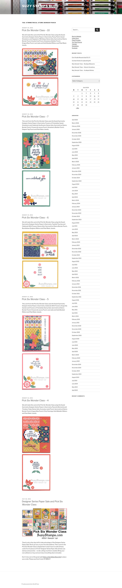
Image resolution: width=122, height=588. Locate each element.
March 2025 (75, 161)
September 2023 (76, 219)
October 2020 (76, 332)
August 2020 (75, 338)
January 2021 (75, 322)
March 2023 (75, 239)
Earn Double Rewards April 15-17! (81, 57)
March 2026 (75, 123)
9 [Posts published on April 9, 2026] (86, 96)
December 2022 (76, 248)
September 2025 (76, 142)
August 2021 (75, 300)
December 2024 (76, 171)
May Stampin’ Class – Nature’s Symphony (83, 67)
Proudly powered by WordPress (30, 584)
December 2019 (76, 364)
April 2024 (75, 197)
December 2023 (76, 210)
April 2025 (75, 158)
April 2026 (75, 119)
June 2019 (75, 383)
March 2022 (75, 277)
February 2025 (76, 165)
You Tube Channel (77, 42)
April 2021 (75, 313)
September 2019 (76, 374)
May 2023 (75, 232)
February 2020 (76, 358)
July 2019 (74, 380)
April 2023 (75, 235)
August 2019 (75, 377)
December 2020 (76, 326)
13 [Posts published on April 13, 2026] (73, 99)
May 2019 (75, 387)
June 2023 (75, 229)
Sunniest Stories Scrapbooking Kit (81, 60)
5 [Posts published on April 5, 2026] (98, 93)
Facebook (74, 48)
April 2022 (75, 274)
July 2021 (74, 303)
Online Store (75, 38)
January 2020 (76, 361)
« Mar (77, 108)
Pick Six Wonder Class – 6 (35, 217)
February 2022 (76, 280)
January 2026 (76, 129)
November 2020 (76, 329)
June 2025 (75, 152)
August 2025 (75, 145)
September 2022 (76, 258)
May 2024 (75, 194)
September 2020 (77, 335)
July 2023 (74, 226)
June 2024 (75, 190)
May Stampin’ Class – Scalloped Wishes (83, 70)
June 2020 (75, 345)
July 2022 (74, 264)
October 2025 (76, 139)
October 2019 (76, 371)
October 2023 (76, 216)
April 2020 (75, 351)
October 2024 (76, 177)
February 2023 (76, 242)
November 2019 (76, 367)
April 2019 (75, 390)
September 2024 (76, 181)
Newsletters (75, 46)
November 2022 (76, 251)
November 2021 (76, 290)
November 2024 (76, 174)
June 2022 (75, 268)
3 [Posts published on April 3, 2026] (90, 93)
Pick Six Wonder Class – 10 (36, 30)
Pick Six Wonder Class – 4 (35, 400)
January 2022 (75, 284)
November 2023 (76, 213)
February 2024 (76, 203)
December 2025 (76, 132)
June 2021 (75, 306)
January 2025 (76, 168)
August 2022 (75, 261)
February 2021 (76, 319)
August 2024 (75, 184)
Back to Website (76, 36)
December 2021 (76, 287)
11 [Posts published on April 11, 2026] (94, 96)
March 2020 (75, 355)
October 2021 (76, 293)
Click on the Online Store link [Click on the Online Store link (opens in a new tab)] (52, 557)
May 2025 (75, 155)
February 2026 (76, 126)
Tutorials (74, 44)
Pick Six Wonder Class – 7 (35, 116)
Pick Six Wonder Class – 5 (35, 299)
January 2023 (76, 245)
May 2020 (75, 348)
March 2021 (75, 316)
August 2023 (75, 223)
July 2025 (74, 148)
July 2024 (74, 187)
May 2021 (74, 309)
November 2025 (76, 136)
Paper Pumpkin (76, 40)
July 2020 (74, 342)
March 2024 (75, 200)
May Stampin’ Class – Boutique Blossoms (83, 64)
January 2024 (76, 206)
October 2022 (76, 255)
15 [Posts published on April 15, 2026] (82, 99)
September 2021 (76, 297)
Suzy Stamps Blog (40, 6)
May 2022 (75, 271)
